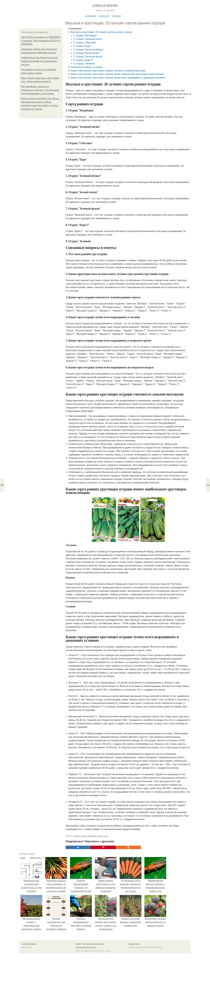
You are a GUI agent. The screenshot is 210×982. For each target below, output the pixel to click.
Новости (103, 15)
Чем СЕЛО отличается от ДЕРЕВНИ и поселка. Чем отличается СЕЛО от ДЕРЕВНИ (41, 40)
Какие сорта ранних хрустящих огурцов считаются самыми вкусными (108, 70)
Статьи (116, 15)
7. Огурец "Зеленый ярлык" (88, 56)
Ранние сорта (103, 836)
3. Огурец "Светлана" (84, 42)
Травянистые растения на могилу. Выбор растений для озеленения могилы (39, 61)
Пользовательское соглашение (93, 944)
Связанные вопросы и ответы (87, 67)
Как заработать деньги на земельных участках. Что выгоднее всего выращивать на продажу (40, 90)
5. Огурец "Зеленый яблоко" (88, 49)
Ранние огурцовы (80, 836)
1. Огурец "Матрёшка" (85, 35)
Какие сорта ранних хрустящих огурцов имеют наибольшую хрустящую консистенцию (117, 74)
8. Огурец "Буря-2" (83, 60)
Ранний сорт (92, 836)
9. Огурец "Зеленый (84, 63)
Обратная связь (134, 944)
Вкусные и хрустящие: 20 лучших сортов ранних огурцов (101, 32)
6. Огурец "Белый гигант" (86, 53)
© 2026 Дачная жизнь (29, 944)
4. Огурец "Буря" (82, 46)
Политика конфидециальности (85, 947)
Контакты (78, 944)
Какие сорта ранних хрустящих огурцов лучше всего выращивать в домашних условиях (118, 77)
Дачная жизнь (105, 6)
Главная (90, 15)
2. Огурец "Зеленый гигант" (88, 39)
